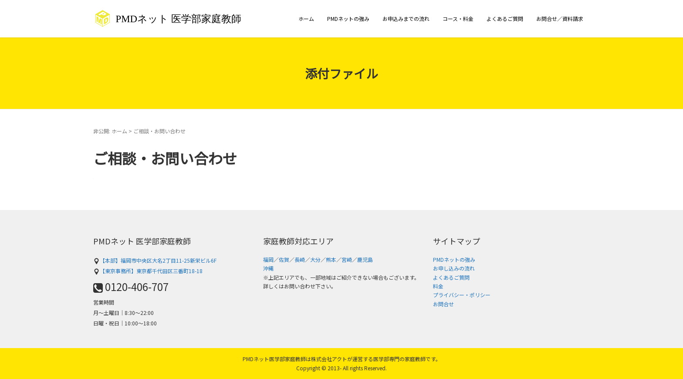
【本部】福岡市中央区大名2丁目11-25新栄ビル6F (154, 260)
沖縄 (268, 268)
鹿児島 (365, 259)
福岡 (268, 259)
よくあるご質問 (505, 18)
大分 (315, 259)
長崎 (299, 259)
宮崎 (347, 259)
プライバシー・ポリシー (461, 294)
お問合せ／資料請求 (559, 18)
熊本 (331, 259)
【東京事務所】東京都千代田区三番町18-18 (148, 270)
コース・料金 (458, 18)
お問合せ (443, 304)
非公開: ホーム (110, 131)
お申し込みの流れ (454, 268)
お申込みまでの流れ (405, 18)
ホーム (306, 18)
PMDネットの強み (348, 18)
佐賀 (284, 259)
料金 (438, 286)
